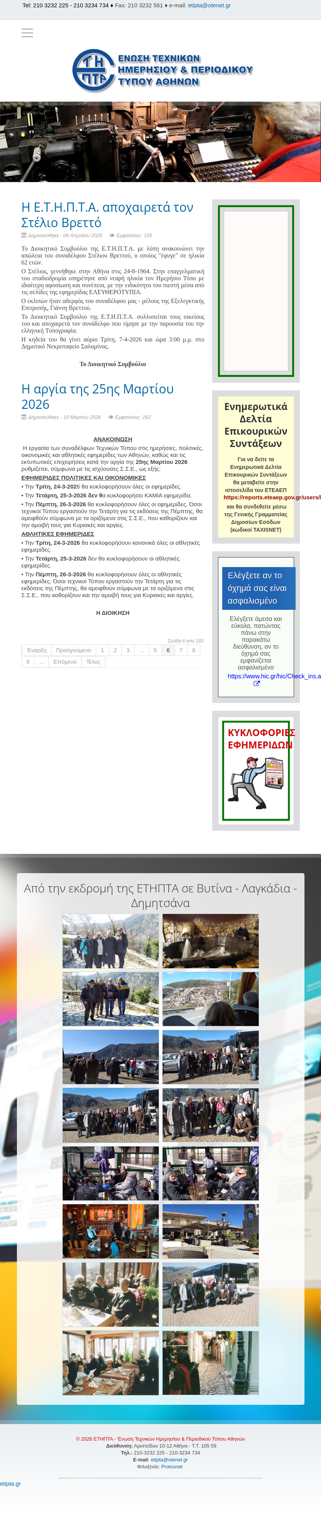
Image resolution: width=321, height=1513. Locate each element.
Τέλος (93, 661)
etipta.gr (10, 1483)
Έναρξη (37, 650)
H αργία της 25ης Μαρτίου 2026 (98, 396)
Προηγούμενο (73, 650)
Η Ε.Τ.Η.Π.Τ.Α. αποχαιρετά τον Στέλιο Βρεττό (107, 215)
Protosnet (172, 1466)
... (141, 650)
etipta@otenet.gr (209, 5)
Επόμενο (65, 661)
